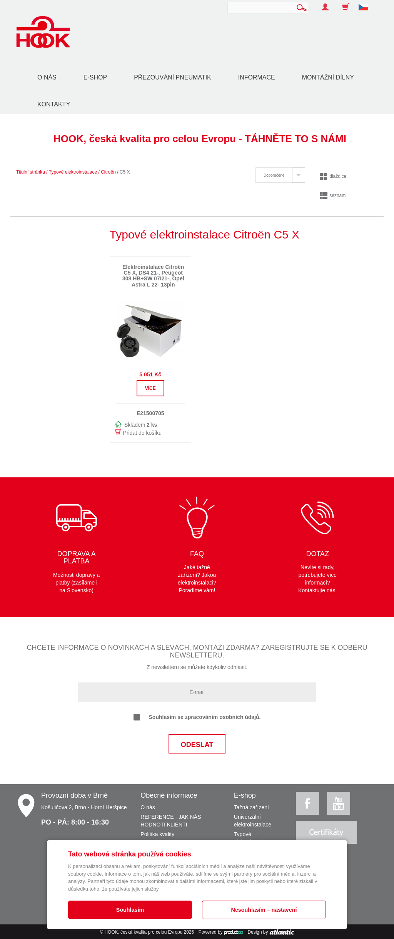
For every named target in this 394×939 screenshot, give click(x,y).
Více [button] (150, 388)
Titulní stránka (30, 172)
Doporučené (274, 175)
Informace (256, 77)
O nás (47, 77)
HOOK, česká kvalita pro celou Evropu (143, 932)
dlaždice (333, 176)
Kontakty (53, 104)
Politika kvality (157, 834)
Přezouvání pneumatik (172, 77)
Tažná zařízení (251, 807)
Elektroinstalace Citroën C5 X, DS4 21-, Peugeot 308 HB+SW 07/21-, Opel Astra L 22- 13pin (153, 276)
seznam (333, 195)
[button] (366, 3)
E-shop (95, 77)
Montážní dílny (328, 77)
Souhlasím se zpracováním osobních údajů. (197, 717)
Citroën (108, 172)
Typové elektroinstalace (73, 172)
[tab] (280, 175)
